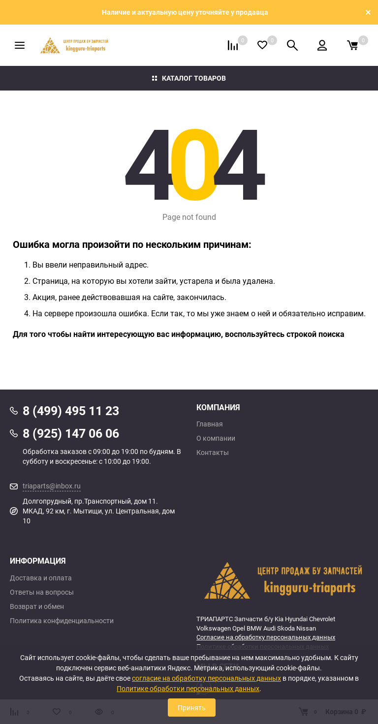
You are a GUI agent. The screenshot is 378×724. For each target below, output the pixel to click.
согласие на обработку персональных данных (206, 678)
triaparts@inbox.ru (52, 485)
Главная (209, 424)
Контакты (212, 452)
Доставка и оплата (41, 577)
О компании (215, 438)
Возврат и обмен (37, 606)
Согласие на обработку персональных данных (265, 637)
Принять (192, 707)
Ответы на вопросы (42, 592)
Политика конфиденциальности (62, 620)
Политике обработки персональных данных (188, 688)
